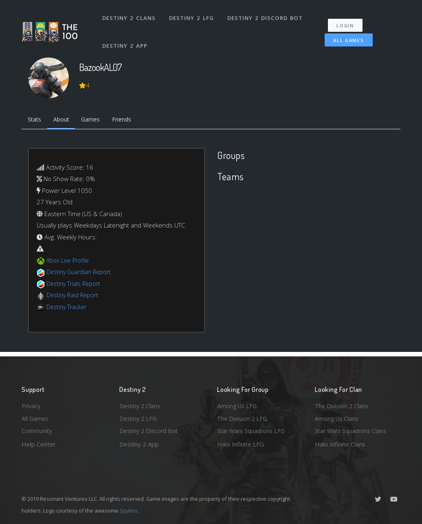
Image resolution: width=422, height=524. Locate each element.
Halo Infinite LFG (240, 444)
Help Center (39, 444)
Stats (35, 120)
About (64, 120)
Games (96, 120)
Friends (129, 120)
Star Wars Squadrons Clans (352, 431)
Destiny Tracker (67, 308)
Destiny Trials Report (75, 285)
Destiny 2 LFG (192, 15)
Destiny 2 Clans (129, 15)
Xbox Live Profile (69, 261)
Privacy (32, 404)
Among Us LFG (238, 404)
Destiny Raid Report (73, 296)
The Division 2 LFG (243, 417)
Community (37, 431)
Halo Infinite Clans (340, 444)
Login (348, 21)
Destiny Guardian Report (80, 273)
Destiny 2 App (125, 38)
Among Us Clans (337, 417)
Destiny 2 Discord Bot (266, 15)
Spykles (129, 510)
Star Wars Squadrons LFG (253, 431)
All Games (345, 35)
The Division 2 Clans (343, 404)
